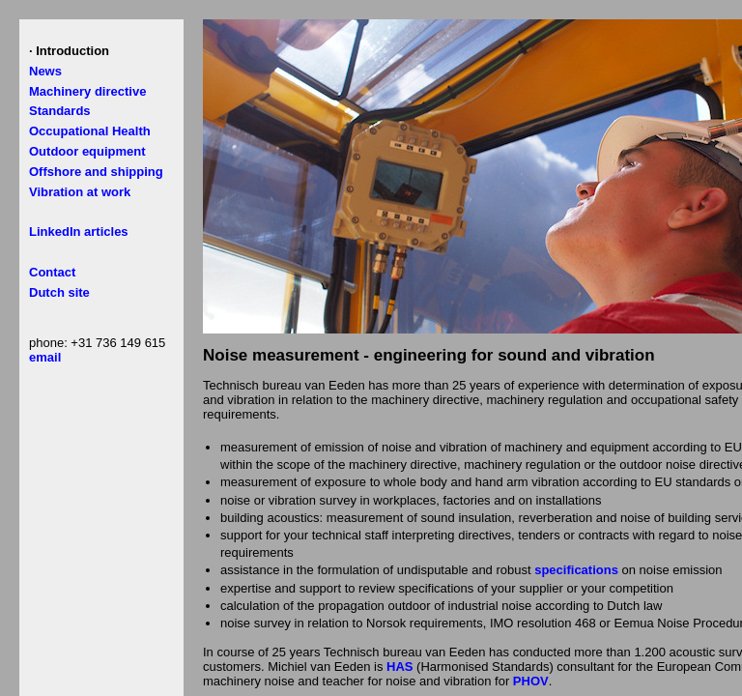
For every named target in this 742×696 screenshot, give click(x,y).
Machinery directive (87, 91)
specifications (576, 570)
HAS (399, 666)
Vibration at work (79, 192)
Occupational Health (90, 131)
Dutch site (59, 292)
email (45, 357)
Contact (52, 272)
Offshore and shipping (96, 171)
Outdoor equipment (87, 151)
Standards (60, 110)
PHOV (531, 681)
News (45, 71)
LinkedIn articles (78, 231)
